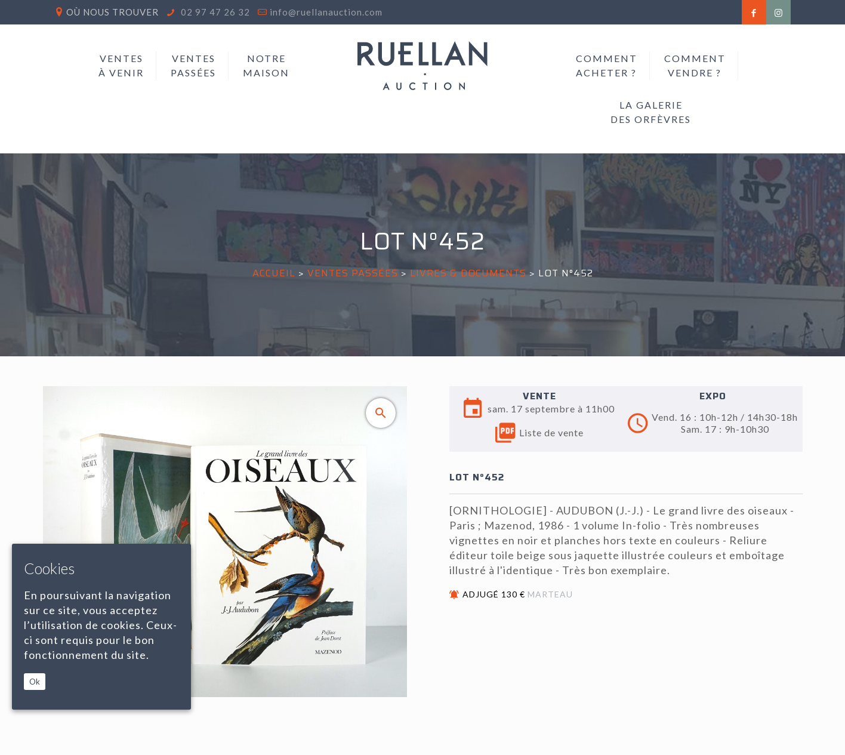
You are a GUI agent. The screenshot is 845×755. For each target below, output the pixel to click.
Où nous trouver (112, 12)
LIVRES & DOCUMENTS (468, 273)
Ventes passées (352, 273)
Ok (34, 681)
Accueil (273, 273)
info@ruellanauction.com (326, 12)
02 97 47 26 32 (214, 12)
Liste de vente (539, 433)
